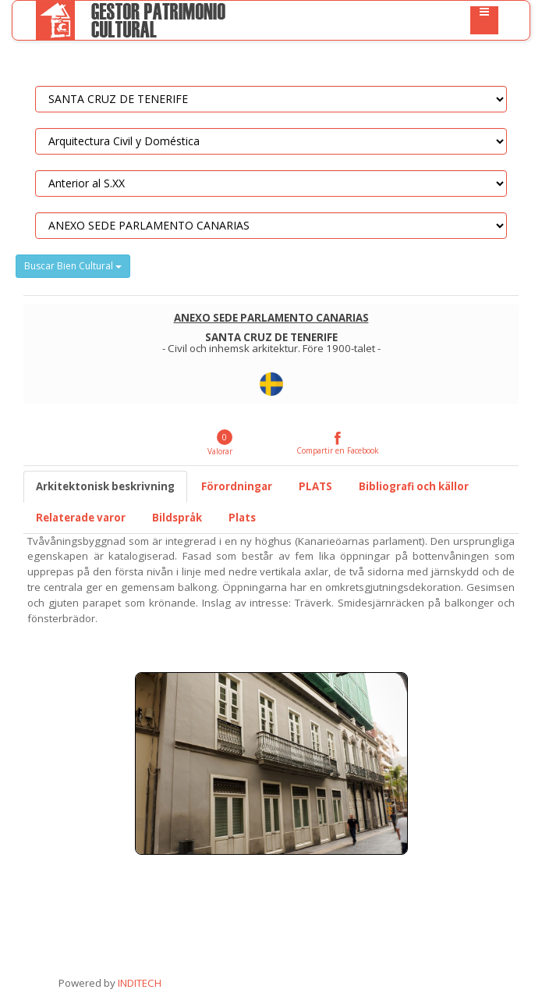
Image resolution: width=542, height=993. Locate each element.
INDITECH (138, 983)
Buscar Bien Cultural (73, 265)
